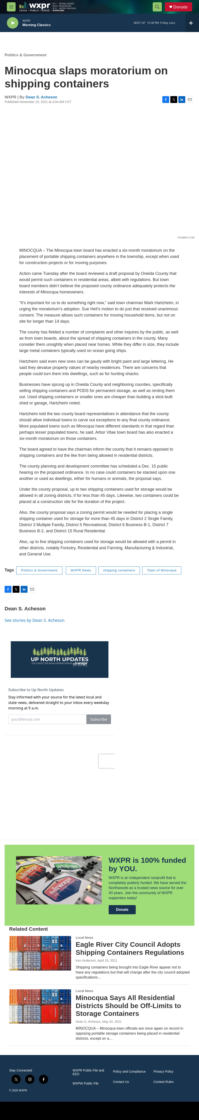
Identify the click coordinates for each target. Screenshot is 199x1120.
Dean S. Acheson (41, 97)
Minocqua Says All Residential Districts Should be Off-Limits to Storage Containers (128, 1005)
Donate (180, 7)
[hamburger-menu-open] (11, 6)
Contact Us (121, 1082)
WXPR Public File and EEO (88, 1072)
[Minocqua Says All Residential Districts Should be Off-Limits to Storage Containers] (40, 1006)
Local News (84, 937)
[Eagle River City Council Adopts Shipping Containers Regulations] (40, 953)
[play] (12, 23)
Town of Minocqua (162, 570)
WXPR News (81, 570)
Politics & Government (25, 55)
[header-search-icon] (157, 6)
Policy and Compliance (129, 1071)
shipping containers (119, 570)
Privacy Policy (163, 1071)
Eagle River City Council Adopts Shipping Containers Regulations (130, 948)
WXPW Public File (85, 1083)
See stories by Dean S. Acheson (35, 620)
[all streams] (192, 23)
